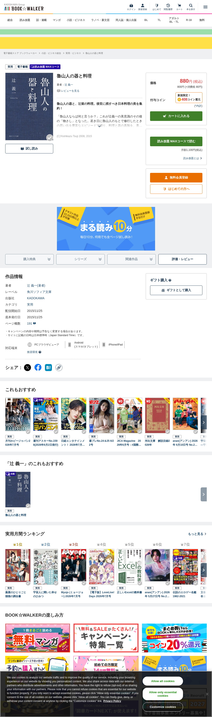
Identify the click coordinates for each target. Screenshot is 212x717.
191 (31, 330)
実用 (30, 311)
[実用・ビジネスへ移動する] (73, 59)
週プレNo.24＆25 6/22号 (101, 449)
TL (159, 20)
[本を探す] (190, 7)
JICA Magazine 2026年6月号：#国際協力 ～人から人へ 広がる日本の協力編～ (129, 449)
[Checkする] (49, 144)
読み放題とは (192, 164)
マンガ (57, 20)
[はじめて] (156, 7)
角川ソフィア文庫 (39, 298)
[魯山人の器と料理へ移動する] (94, 59)
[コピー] (59, 374)
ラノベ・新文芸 (100, 20)
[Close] (207, 694)
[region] (106, 694)
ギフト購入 (160, 287)
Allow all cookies (162, 681)
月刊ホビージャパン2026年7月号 (17, 449)
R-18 (189, 20)
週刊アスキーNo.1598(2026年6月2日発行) (45, 449)
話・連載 (41, 20)
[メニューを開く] (205, 7)
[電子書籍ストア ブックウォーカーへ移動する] (20, 59)
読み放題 (25, 20)
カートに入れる (176, 122)
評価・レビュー (182, 265)
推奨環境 (34, 358)
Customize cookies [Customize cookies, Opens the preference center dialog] (163, 706)
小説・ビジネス (76, 20)
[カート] (179, 7)
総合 (10, 20)
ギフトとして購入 (176, 297)
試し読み (29, 155)
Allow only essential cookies (163, 694)
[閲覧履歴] (168, 7)
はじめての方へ (176, 195)
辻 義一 (69, 91)
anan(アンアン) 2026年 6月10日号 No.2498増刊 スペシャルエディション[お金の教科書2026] (185, 449)
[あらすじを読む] (99, 127)
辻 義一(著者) (36, 292)
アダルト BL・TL (174, 20)
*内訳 (198, 112)
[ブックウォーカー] (23, 7)
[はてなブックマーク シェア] (48, 374)
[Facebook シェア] (38, 374)
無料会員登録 (176, 184)
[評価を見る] (68, 97)
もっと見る (197, 540)
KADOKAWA (35, 304)
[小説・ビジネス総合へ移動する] (51, 59)
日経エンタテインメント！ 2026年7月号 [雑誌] (73, 449)
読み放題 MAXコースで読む (176, 148)
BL (146, 20)
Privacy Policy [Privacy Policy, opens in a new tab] (112, 701)
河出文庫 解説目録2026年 (157, 449)
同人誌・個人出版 (126, 20)
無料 (202, 20)
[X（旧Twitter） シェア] (27, 374)
